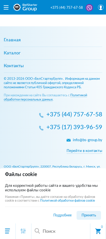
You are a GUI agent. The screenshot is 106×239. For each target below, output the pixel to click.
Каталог (12, 53)
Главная (12, 40)
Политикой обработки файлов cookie (67, 200)
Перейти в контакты (84, 151)
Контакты (14, 66)
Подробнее (62, 215)
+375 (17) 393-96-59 (74, 127)
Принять (89, 215)
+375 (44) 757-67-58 (66, 8)
